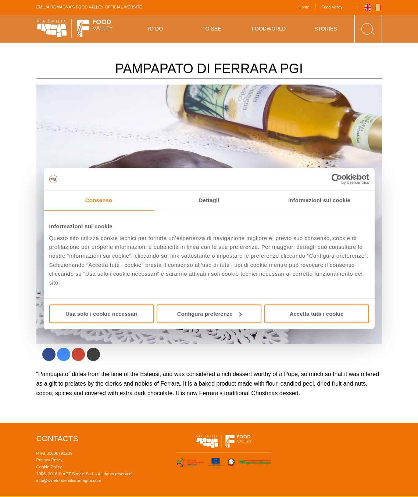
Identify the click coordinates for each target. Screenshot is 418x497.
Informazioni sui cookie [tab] (319, 200)
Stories (325, 29)
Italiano (378, 7)
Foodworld (269, 29)
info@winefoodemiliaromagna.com (68, 480)
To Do (155, 29)
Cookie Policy (49, 467)
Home (304, 7)
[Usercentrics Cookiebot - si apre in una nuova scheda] (337, 179)
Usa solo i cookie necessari (101, 314)
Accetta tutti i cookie (317, 314)
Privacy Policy (49, 460)
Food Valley (331, 7)
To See (211, 29)
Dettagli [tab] (209, 200)
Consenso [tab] (98, 200)
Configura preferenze (209, 314)
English (368, 7)
